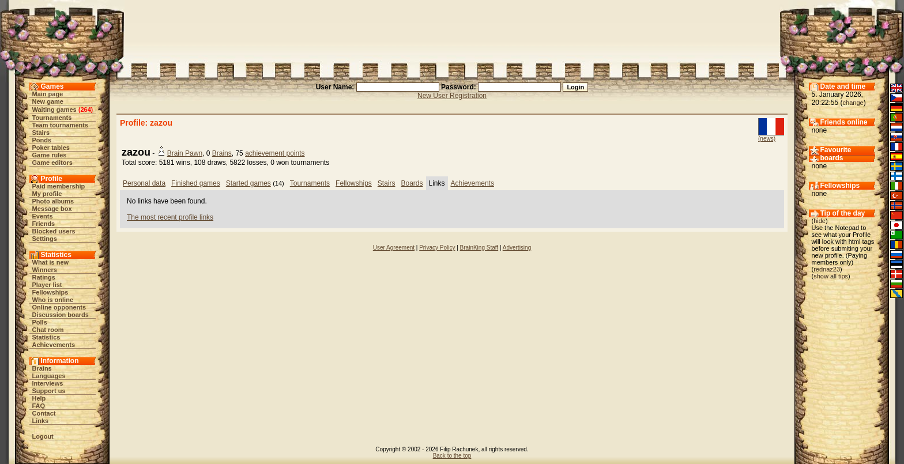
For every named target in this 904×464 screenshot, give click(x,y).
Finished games (195, 183)
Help (39, 398)
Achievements (54, 344)
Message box (52, 208)
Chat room (48, 329)
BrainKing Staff (479, 247)
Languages (49, 375)
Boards (412, 183)
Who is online (53, 299)
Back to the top (452, 455)
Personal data (144, 183)
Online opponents (59, 307)
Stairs (41, 132)
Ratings (43, 277)
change (853, 102)
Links (40, 420)
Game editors (52, 162)
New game (47, 101)
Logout (43, 436)
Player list (47, 284)
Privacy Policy (437, 247)
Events (42, 216)
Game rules (49, 155)
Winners (44, 269)
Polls (39, 322)
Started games (248, 183)
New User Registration (452, 96)
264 (85, 109)
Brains (42, 368)
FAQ (39, 405)
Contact (44, 413)
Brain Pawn (184, 153)
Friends (43, 223)
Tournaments (52, 117)
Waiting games (54, 109)
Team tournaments (60, 125)
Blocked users (54, 231)
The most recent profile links (170, 217)
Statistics (46, 337)
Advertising (517, 247)
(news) (766, 138)
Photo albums (53, 201)
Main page (47, 93)
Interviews (47, 383)
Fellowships (50, 292)
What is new (50, 262)
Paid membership (58, 186)
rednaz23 (826, 269)
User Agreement (394, 247)
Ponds (42, 140)
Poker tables (51, 147)
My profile (47, 193)
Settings (44, 238)
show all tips (830, 276)
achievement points (274, 153)
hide (819, 220)
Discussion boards (60, 314)
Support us (49, 390)
